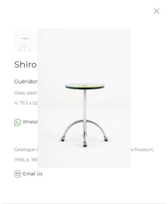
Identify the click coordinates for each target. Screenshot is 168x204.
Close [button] (160, 12)
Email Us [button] (32, 176)
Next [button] (162, 102)
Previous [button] (5, 102)
